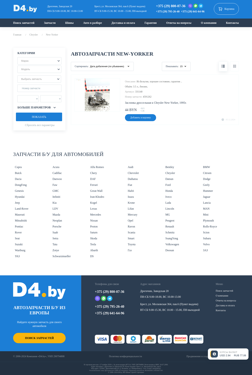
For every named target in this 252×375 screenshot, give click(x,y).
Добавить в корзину (140, 117)
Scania (131, 232)
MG (167, 214)
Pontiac (19, 226)
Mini (205, 214)
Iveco (168, 196)
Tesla (93, 244)
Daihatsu (133, 178)
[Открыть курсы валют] (228, 354)
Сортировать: (82, 66)
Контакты (232, 22)
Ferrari (94, 184)
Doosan (169, 250)
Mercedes (95, 214)
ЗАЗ (205, 250)
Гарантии (151, 22)
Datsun (169, 178)
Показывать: (172, 66)
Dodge (207, 178)
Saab (55, 232)
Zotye (55, 250)
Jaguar (206, 196)
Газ (130, 250)
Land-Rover (21, 208)
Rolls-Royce (210, 226)
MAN (206, 208)
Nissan (94, 220)
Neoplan (57, 220)
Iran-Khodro (97, 196)
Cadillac (57, 173)
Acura (55, 167)
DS (92, 256)
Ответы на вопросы (178, 22)
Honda (169, 190)
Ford (168, 184)
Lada (168, 202)
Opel (130, 220)
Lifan (131, 208)
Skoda (93, 238)
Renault (169, 226)
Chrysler (33, 34)
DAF (93, 178)
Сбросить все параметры (39, 125)
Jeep (17, 202)
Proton (94, 226)
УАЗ (17, 256)
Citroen (207, 173)
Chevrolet (133, 173)
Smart (131, 238)
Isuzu (131, 196)
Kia (54, 202)
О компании (208, 22)
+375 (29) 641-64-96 (192, 11)
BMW (206, 167)
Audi (130, 167)
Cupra (18, 167)
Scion (206, 232)
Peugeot (169, 220)
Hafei (131, 190)
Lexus (93, 208)
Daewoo (57, 178)
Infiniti (56, 196)
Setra (55, 238)
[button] (39, 61)
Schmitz (169, 232)
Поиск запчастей (23, 22)
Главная (17, 34)
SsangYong (171, 238)
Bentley (169, 167)
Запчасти (50, 22)
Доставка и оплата (123, 22)
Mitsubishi (21, 220)
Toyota (131, 244)
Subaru (207, 238)
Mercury (132, 214)
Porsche (56, 226)
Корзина (226, 9)
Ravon (131, 226)
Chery (93, 173)
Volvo (206, 244)
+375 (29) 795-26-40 (168, 11)
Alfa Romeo (97, 167)
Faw (54, 184)
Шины (69, 22)
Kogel (93, 202)
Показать (39, 116)
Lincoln (169, 208)
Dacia (18, 178)
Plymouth (208, 220)
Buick (18, 173)
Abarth (94, 250)
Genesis (19, 190)
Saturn (93, 232)
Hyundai (19, 196)
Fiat (130, 184)
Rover (18, 232)
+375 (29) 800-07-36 (171, 6)
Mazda (56, 214)
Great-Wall (96, 190)
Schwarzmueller (61, 256)
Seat (17, 238)
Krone (131, 202)
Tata (54, 244)
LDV (55, 208)
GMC (55, 190)
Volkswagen (172, 244)
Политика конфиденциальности (125, 356)
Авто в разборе (92, 22)
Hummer (208, 190)
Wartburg (20, 250)
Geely (206, 184)
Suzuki (19, 244)
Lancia (207, 202)
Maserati (20, 214)
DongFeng (21, 184)
